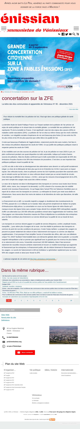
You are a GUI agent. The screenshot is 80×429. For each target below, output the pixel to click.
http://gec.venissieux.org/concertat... (43, 259)
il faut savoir (52, 412)
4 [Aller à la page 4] (27, 300)
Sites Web (5, 315)
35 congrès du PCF (9, 377)
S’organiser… (10, 370)
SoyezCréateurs (47, 414)
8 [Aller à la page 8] (52, 300)
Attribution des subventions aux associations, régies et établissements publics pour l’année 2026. (32, 280)
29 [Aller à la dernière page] (71, 300)
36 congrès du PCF (9, 380)
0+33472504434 (12, 337)
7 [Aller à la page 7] (46, 300)
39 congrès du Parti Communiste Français (14, 387)
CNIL (37, 412)
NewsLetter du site (8, 318)
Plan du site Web (15, 363)
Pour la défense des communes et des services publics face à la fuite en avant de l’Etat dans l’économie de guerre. (37, 295)
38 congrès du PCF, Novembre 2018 (13, 385)
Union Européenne (66, 375)
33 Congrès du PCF (9, 373)
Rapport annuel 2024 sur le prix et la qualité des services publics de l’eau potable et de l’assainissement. (34, 282)
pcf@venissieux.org (14, 341)
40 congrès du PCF (9, 389)
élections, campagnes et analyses (40, 403)
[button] (59, 34)
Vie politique (35, 370)
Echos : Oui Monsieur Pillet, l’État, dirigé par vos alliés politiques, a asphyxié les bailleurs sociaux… (32, 292)
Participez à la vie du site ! (69, 423)
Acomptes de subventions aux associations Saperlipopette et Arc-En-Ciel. (25, 297)
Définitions (5, 320)
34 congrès (7, 375)
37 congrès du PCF (9, 382)
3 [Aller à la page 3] (21, 300)
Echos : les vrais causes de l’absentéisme (15, 278)
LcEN (41, 412)
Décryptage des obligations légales (66, 412)
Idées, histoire (51, 370)
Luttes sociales (33, 373)
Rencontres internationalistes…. (69, 373)
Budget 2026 (6, 284)
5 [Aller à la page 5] (33, 300)
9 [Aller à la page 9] (58, 300)
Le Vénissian (35, 400)
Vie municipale (16, 92)
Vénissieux (7, 92)
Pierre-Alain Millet (73, 109)
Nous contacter (25, 352)
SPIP (56, 414)
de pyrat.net (36, 414)
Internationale (67, 370)
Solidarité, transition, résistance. (12, 286)
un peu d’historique (14, 346)
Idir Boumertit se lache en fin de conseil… (15, 276)
